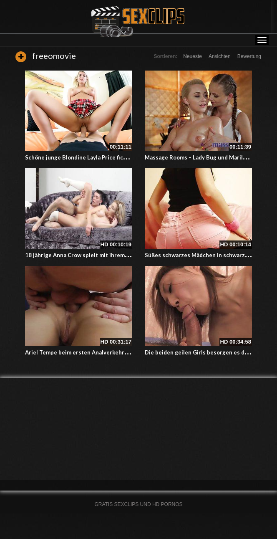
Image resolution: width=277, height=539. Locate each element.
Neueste (192, 56)
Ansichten (220, 56)
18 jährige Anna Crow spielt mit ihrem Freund (85, 255)
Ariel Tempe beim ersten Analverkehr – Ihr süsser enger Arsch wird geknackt (127, 352)
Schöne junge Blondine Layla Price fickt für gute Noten (97, 157)
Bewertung (249, 56)
